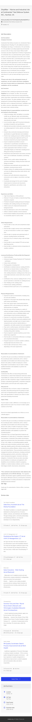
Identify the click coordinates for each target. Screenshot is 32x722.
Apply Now (16, 679)
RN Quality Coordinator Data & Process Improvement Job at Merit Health (15, 646)
